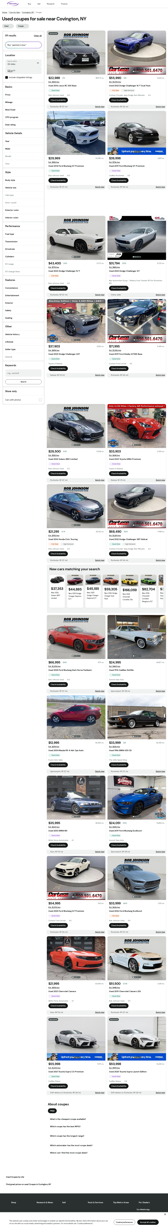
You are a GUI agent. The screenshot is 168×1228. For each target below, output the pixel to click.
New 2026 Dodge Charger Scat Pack (110, 596)
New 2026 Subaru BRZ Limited (55, 595)
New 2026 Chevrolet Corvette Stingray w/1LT (147, 597)
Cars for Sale (14, 12)
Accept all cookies (148, 1222)
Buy (29, 4)
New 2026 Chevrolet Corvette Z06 (128, 597)
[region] (84, 1220)
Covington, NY (28, 12)
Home (4, 12)
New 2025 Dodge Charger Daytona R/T (75, 596)
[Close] (165, 1214)
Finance (64, 4)
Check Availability (58, 100)
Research (50, 4)
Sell (39, 4)
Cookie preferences (124, 1222)
